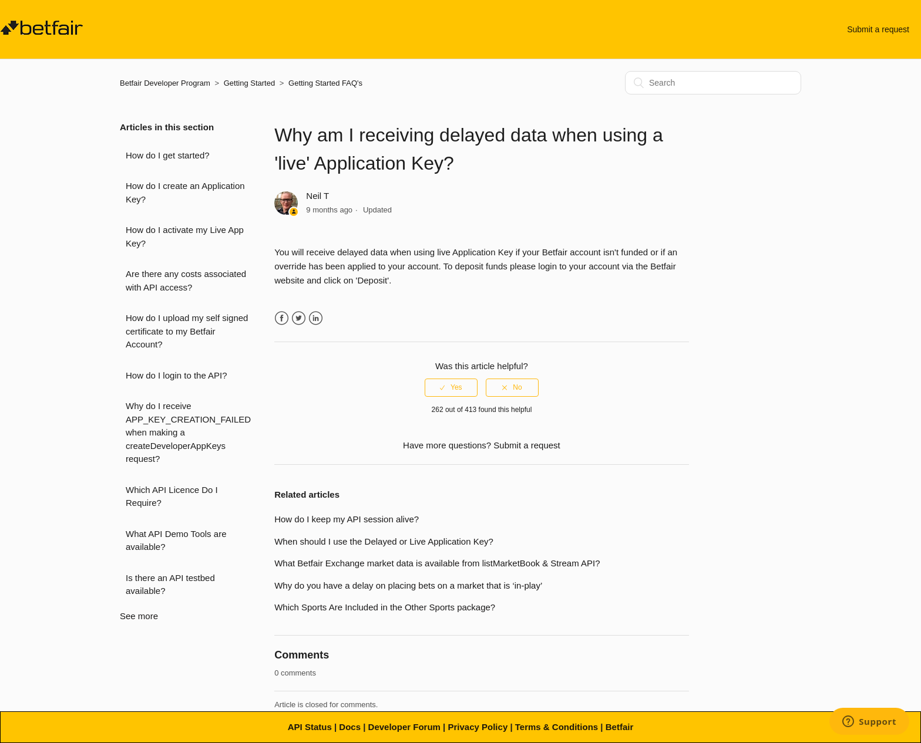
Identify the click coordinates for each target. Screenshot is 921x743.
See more (139, 616)
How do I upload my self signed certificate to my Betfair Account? (187, 331)
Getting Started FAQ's (325, 83)
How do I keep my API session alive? (346, 519)
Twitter (298, 318)
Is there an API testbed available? (170, 584)
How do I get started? (168, 155)
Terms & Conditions (556, 727)
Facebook (281, 318)
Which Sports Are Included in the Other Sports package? (384, 607)
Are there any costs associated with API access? (186, 280)
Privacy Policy (477, 727)
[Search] (713, 82)
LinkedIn (315, 318)
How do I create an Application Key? (185, 192)
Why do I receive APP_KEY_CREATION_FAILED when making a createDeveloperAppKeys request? (188, 432)
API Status (310, 727)
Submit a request (878, 29)
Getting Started (249, 83)
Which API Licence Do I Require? (172, 496)
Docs (350, 727)
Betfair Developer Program (165, 83)
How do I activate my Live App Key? (185, 236)
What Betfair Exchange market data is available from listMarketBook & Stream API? (437, 563)
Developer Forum (404, 727)
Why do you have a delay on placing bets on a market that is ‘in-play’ (408, 585)
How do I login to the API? (176, 375)
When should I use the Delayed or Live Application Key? (383, 541)
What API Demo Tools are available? (176, 540)
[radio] (451, 387)
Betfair (620, 727)
